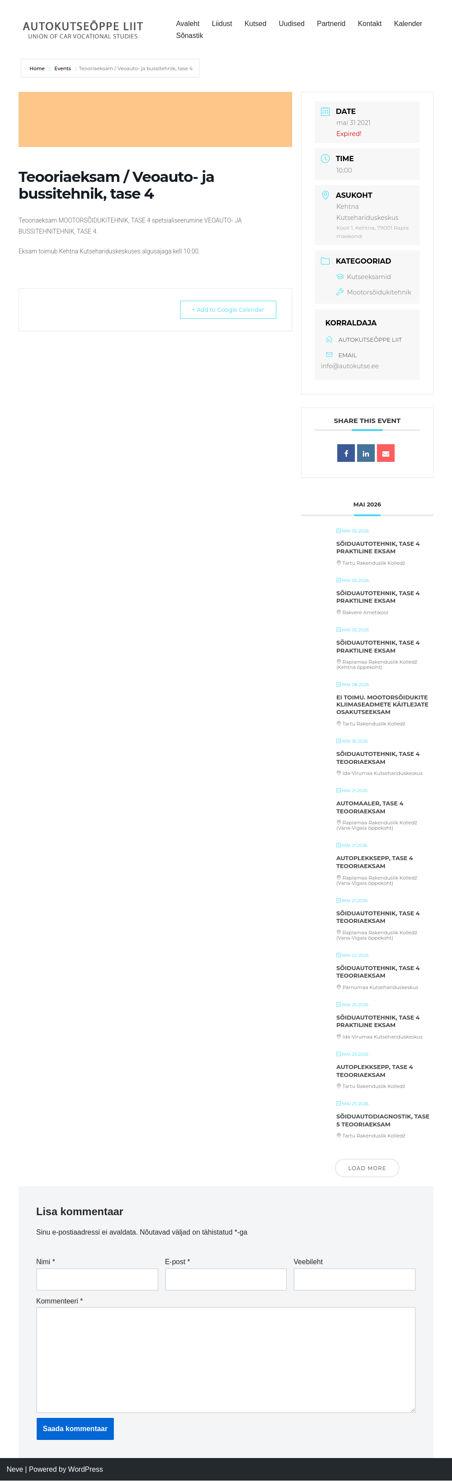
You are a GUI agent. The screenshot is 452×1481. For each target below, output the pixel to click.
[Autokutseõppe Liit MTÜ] (84, 29)
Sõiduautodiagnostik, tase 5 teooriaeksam (382, 1120)
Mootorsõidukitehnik (373, 292)
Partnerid (331, 23)
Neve (15, 1469)
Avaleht (188, 23)
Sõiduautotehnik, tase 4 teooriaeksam (378, 757)
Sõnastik (189, 35)
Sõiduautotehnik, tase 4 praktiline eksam (378, 547)
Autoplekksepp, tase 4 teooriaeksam (374, 861)
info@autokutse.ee (350, 366)
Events (62, 68)
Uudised (292, 23)
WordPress (85, 1469)
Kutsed (256, 23)
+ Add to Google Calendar (224, 309)
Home (38, 68)
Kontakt (370, 23)
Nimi (45, 1262)
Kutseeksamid (363, 277)
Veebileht (308, 1262)
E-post (177, 1262)
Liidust (222, 23)
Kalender (409, 23)
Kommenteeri (59, 1301)
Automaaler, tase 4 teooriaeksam (369, 807)
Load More (367, 1168)
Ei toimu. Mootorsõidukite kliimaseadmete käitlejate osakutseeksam (382, 704)
